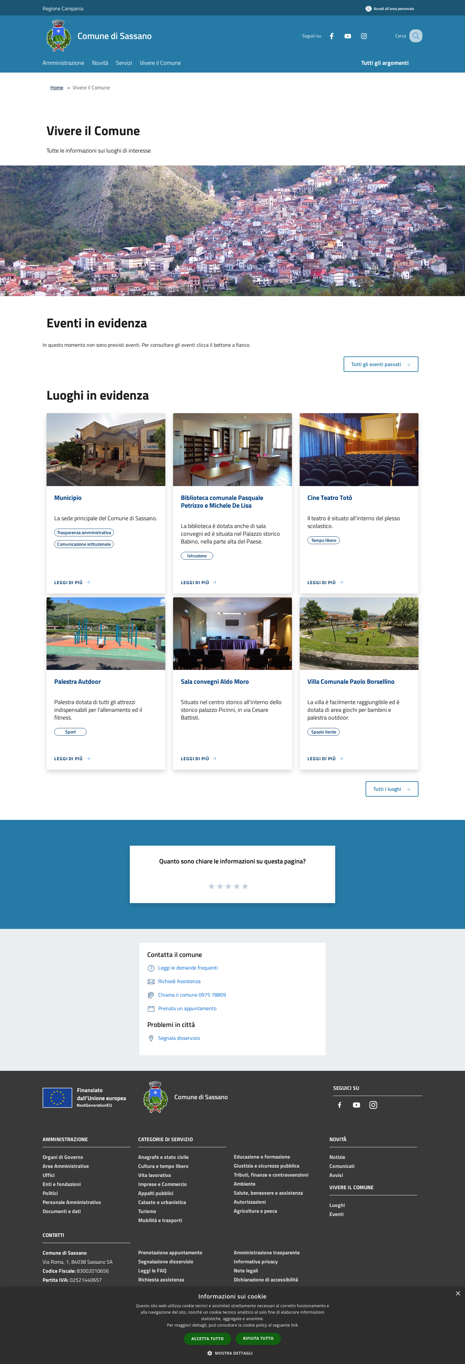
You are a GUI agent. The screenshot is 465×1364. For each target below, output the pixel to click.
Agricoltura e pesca (255, 1211)
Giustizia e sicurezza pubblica (266, 1166)
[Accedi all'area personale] (389, 8)
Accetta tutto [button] (207, 1338)
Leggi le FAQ (152, 1270)
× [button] (457, 1293)
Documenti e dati (62, 1211)
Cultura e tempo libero (163, 1166)
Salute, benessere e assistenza (268, 1193)
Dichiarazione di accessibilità (266, 1279)
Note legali (246, 1270)
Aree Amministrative (66, 1166)
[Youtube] (341, 35)
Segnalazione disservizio (165, 1261)
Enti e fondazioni (62, 1184)
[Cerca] (414, 36)
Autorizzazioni (250, 1202)
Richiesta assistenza (161, 1279)
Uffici (49, 1175)
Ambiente (244, 1184)
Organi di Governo (63, 1157)
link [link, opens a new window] (294, 1325)
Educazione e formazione (262, 1156)
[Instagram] (357, 35)
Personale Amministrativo (72, 1202)
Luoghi (337, 1205)
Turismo (147, 1211)
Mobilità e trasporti (160, 1220)
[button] (232, 1353)
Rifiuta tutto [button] (258, 1338)
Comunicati (342, 1166)
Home (56, 87)
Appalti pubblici (155, 1193)
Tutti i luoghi (392, 789)
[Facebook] (324, 35)
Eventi (336, 1214)
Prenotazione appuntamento (170, 1252)
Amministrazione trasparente (267, 1252)
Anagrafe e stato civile (163, 1157)
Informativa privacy (256, 1261)
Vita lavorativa (154, 1175)
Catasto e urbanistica (162, 1202)
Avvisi (336, 1175)
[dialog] (232, 1325)
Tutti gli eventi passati (381, 364)
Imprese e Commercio (162, 1184)
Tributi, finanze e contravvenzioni (271, 1175)
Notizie (337, 1157)
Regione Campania (63, 8)
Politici (50, 1193)
